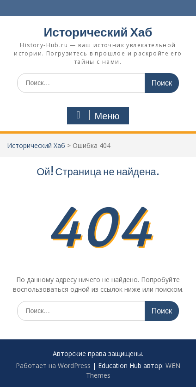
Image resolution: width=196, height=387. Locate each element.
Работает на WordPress (53, 365)
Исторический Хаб (98, 32)
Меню (96, 115)
